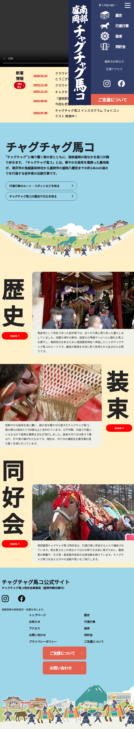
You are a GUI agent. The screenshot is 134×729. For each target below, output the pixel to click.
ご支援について (112, 100)
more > (15, 336)
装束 (118, 36)
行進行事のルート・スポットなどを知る (34, 186)
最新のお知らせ (114, 61)
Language (108, 5)
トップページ (37, 615)
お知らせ (34, 622)
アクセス (34, 628)
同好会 (120, 46)
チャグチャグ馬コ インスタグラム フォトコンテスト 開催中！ (87, 113)
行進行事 (122, 25)
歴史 (118, 15)
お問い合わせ (37, 635)
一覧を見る (19, 85)
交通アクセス (114, 69)
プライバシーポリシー (43, 641)
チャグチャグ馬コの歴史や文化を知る (33, 196)
